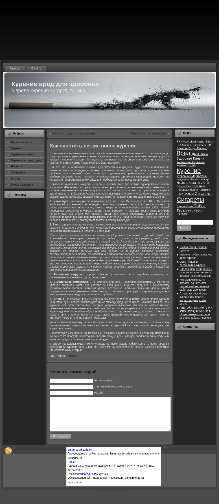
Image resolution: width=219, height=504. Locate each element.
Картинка (198, 162)
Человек (182, 213)
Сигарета (203, 193)
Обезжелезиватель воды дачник (88, 480)
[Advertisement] (24, 268)
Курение (71, 356)
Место (193, 179)
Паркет (72, 468)
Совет (190, 206)
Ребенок (182, 189)
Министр (203, 179)
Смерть (181, 206)
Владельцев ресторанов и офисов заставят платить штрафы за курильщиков (196, 272)
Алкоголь (187, 145)
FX (179, 141)
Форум (198, 210)
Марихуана (199, 176)
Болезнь (182, 148)
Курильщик (184, 176)
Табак (200, 205)
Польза (181, 186)
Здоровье (185, 158)
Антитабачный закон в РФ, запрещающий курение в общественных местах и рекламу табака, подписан (196, 312)
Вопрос (202, 148)
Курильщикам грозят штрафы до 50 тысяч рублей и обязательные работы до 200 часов (194, 284)
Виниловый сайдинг (80, 456)
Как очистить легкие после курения (93, 146)
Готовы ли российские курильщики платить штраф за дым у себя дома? (193, 298)
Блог (209, 145)
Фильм (190, 210)
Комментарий (186, 165)
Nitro (209, 141)
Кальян (198, 158)
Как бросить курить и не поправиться (75, 133)
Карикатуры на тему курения (149, 133)
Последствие (195, 186)
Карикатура (184, 162)
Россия (193, 189)
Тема (181, 210)
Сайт (180, 194)
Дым (196, 154)
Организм (196, 182)
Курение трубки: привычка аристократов (196, 256)
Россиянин (205, 189)
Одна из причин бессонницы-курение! (193, 263)
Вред (184, 153)
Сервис (189, 194)
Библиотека (200, 145)
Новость (183, 182)
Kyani (185, 141)
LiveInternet (197, 141)
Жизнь (204, 154)
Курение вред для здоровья (55, 83)
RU (179, 145)
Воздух (192, 148)
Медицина (183, 179)
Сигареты (190, 199)
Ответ (207, 182)
